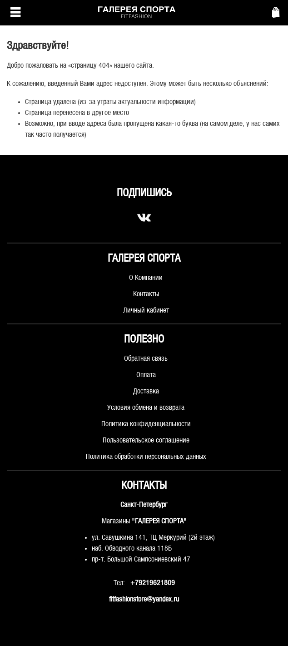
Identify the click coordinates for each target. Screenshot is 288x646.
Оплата (146, 375)
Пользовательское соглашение (146, 440)
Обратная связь (146, 358)
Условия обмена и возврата (145, 407)
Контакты (146, 294)
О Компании (146, 277)
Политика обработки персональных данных (146, 456)
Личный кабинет (146, 310)
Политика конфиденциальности (146, 424)
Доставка (146, 391)
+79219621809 (152, 583)
